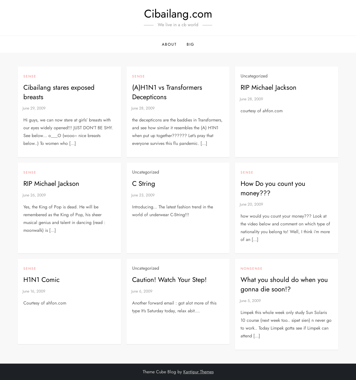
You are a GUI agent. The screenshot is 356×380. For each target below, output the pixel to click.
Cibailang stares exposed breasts (59, 92)
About (169, 44)
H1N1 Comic (41, 279)
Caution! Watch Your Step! (169, 279)
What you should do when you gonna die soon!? (284, 284)
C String (143, 183)
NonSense (252, 269)
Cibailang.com (178, 14)
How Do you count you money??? (273, 188)
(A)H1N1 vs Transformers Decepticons (167, 92)
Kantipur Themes (198, 372)
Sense (29, 76)
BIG (190, 44)
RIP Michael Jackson (268, 87)
